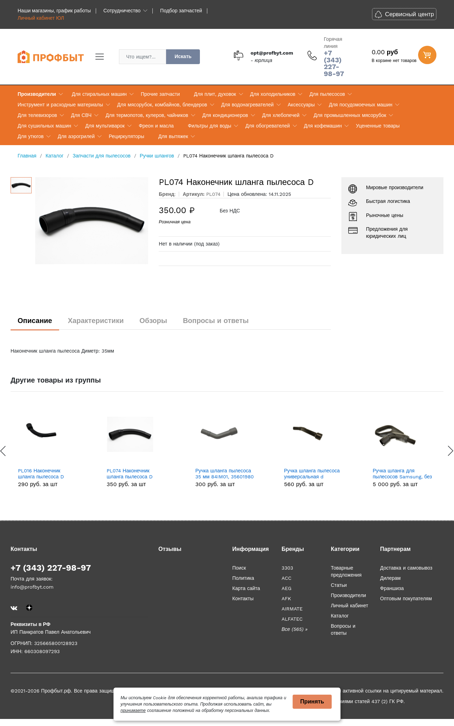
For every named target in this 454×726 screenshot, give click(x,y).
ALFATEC (292, 619)
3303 (287, 568)
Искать (183, 56)
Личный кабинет (349, 605)
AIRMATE (292, 609)
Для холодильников (273, 94)
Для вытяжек (173, 136)
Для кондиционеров (225, 115)
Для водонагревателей (247, 104)
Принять (312, 701)
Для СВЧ (81, 115)
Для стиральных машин (99, 94)
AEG (286, 588)
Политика (243, 578)
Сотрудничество (121, 10)
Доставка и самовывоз (406, 568)
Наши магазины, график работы (54, 10)
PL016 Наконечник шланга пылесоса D (41, 473)
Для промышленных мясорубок (350, 115)
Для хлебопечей (280, 115)
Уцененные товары (377, 126)
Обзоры (153, 320)
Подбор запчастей (181, 10)
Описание (35, 320)
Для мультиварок (105, 126)
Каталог (340, 616)
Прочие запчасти (160, 94)
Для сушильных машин (44, 126)
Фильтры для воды (210, 126)
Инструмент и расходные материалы (60, 104)
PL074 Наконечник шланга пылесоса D (129, 473)
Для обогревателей (267, 126)
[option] (92, 220)
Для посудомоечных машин (360, 104)
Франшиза (392, 588)
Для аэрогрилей (76, 136)
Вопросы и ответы (216, 320)
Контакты (242, 598)
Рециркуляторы (126, 136)
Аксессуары (301, 104)
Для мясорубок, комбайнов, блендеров (162, 104)
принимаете (133, 710)
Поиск (239, 568)
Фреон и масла (156, 126)
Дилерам (390, 578)
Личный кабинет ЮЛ (41, 18)
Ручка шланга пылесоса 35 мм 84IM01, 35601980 (224, 473)
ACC (286, 578)
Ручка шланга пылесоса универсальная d (312, 473)
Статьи (339, 585)
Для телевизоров (37, 115)
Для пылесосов (327, 94)
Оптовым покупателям (406, 598)
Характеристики (96, 320)
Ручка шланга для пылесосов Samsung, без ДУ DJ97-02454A (402, 474)
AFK (286, 598)
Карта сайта (246, 588)
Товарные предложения (346, 571)
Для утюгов (31, 136)
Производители (37, 94)
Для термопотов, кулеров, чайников (147, 115)
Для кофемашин (323, 126)
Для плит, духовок (215, 94)
